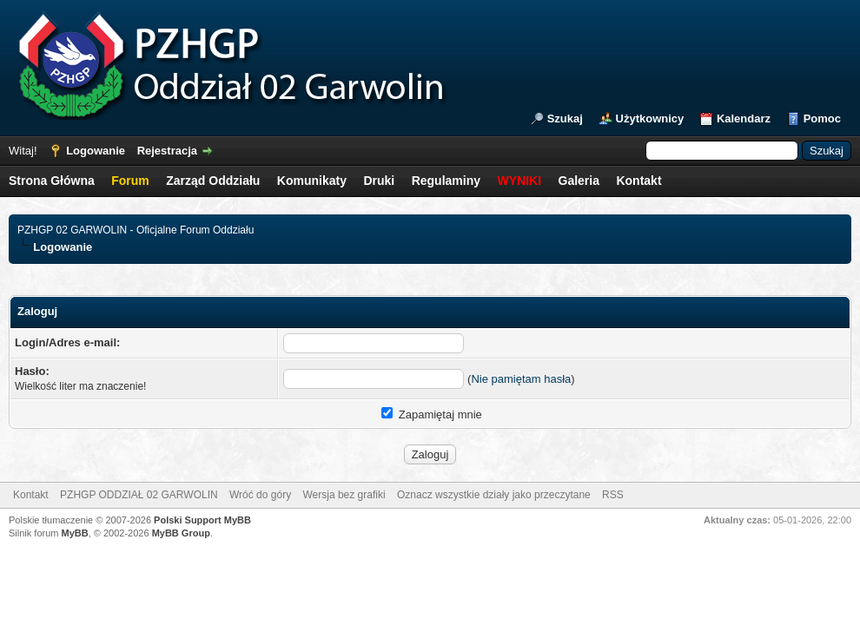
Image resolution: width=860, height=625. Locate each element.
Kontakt (638, 181)
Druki (378, 181)
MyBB (75, 533)
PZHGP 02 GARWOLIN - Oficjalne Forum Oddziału (135, 230)
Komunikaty (312, 181)
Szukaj (565, 118)
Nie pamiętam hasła (521, 378)
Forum (130, 181)
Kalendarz (744, 118)
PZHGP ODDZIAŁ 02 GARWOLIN (139, 495)
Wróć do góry (260, 495)
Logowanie (95, 150)
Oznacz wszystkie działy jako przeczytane (494, 495)
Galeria (579, 181)
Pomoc (822, 118)
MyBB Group (181, 533)
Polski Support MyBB (202, 520)
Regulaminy (446, 181)
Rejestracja (167, 150)
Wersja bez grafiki (343, 495)
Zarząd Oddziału (213, 181)
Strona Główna (52, 181)
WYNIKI (519, 181)
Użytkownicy (650, 118)
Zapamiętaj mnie (431, 414)
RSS (613, 495)
